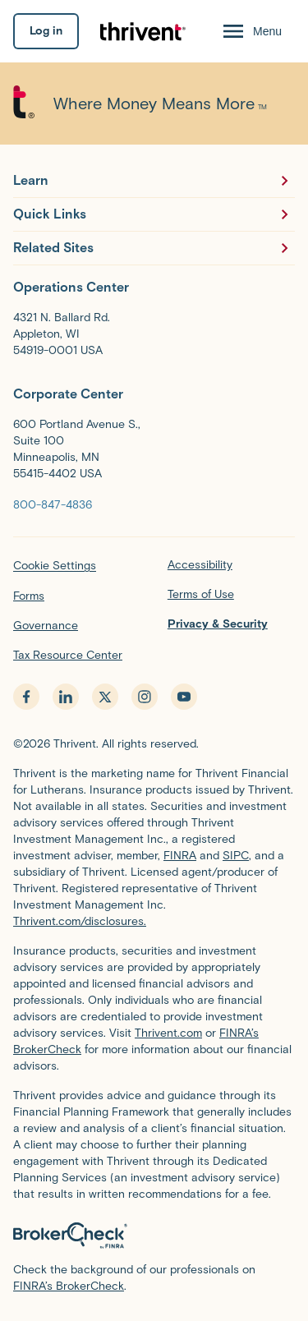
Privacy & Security (218, 624)
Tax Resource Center (67, 655)
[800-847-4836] (52, 504)
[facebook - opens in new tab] (26, 696)
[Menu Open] (251, 31)
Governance (45, 626)
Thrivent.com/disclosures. (79, 921)
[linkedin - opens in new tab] (65, 696)
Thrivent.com (168, 1033)
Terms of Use (201, 594)
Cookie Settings (54, 566)
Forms (28, 596)
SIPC (236, 856)
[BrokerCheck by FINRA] (154, 1235)
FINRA (179, 856)
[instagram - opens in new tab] (144, 696)
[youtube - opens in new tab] (184, 696)
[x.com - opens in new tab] (105, 696)
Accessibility (200, 565)
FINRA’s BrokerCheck (68, 1286)
